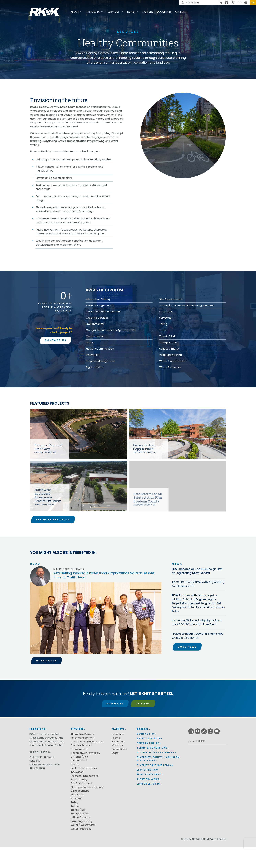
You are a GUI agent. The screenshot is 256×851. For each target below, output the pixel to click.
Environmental (95, 324)
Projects (93, 11)
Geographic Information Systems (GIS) (111, 330)
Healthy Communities (100, 348)
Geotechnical (94, 336)
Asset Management (99, 305)
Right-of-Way (95, 367)
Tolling (163, 324)
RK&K (44, 12)
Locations (164, 11)
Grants (90, 342)
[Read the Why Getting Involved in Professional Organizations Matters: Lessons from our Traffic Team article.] (95, 620)
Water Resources (170, 367)
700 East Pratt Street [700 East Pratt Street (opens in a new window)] (41, 757)
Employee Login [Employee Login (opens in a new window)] (148, 783)
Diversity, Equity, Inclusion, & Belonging (158, 759)
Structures (166, 311)
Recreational (119, 749)
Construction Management (103, 311)
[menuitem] (253, 2)
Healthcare (118, 741)
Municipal (117, 745)
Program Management (100, 361)
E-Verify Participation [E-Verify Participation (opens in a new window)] (154, 765)
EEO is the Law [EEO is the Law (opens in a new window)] (147, 769)
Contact (181, 11)
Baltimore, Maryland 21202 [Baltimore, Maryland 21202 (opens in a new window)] (44, 764)
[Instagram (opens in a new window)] (239, 2)
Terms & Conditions (152, 747)
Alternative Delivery (98, 299)
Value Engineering (170, 355)
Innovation (92, 355)
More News (187, 646)
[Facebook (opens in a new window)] (226, 2)
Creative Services (97, 318)
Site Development (170, 299)
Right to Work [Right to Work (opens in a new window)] (148, 779)
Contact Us (253, 2)
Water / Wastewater (172, 361)
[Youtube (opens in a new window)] (246, 2)
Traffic (163, 330)
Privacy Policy (148, 743)
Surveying (165, 318)
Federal (116, 738)
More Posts (46, 660)
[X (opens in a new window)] (233, 2)
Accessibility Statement (155, 752)
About (75, 11)
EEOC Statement (149, 774)
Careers (147, 11)
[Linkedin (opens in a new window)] (220, 2)
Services (114, 11)
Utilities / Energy (169, 348)
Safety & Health (149, 738)
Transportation (168, 342)
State (115, 753)
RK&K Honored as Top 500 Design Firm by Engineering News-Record (202, 572)
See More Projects (53, 519)
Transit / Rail (167, 336)
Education (118, 734)
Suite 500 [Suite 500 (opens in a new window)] (34, 761)
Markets (118, 729)
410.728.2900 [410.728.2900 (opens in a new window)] (37, 768)
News (131, 11)
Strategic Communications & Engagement (186, 305)
